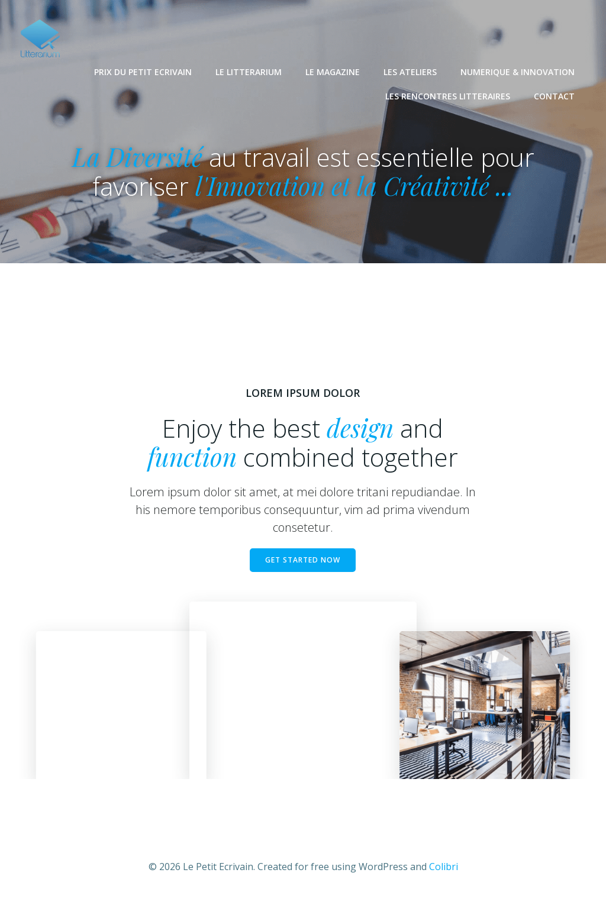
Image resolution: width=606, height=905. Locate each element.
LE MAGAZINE (333, 71)
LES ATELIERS (410, 71)
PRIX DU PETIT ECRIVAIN (143, 71)
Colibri (443, 869)
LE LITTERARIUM (249, 71)
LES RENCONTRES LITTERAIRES (448, 95)
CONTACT (554, 95)
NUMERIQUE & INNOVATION (518, 71)
